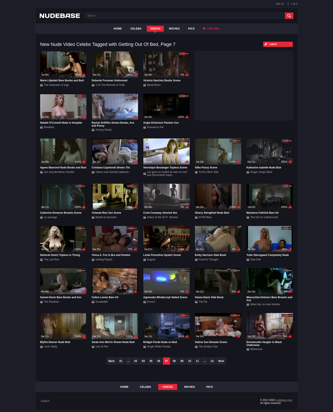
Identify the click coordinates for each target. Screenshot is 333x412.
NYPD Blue (205, 217)
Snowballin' (102, 301)
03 (135, 361)
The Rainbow (51, 301)
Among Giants (104, 129)
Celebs (136, 28)
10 (189, 361)
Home (118, 28)
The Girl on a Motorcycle (264, 217)
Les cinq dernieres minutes (59, 172)
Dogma (151, 259)
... (128, 361)
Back (112, 361)
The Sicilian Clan (208, 346)
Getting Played (104, 259)
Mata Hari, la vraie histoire (265, 304)
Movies (174, 28)
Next (221, 361)
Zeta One (255, 259)
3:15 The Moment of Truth (110, 84)
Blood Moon (154, 84)
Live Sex (211, 28)
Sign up (280, 3)
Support (45, 400)
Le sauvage (50, 217)
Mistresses (256, 349)
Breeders (49, 127)
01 (120, 361)
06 (158, 361)
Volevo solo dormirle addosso (112, 172)
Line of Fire (102, 346)
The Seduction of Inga (56, 84)
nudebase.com (284, 400)
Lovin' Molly (50, 346)
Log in (294, 3)
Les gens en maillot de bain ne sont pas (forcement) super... (167, 173)
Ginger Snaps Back (261, 172)
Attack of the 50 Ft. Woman (162, 217)
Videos (155, 28)
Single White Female (159, 346)
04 (143, 361)
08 (174, 361)
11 (197, 361)
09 (182, 361)
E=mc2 (151, 301)
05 (151, 361)
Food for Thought (208, 259)
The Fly (203, 301)
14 (212, 361)
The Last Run (51, 259)
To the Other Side (209, 172)
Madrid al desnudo (106, 217)
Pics (191, 28)
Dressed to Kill (155, 127)
